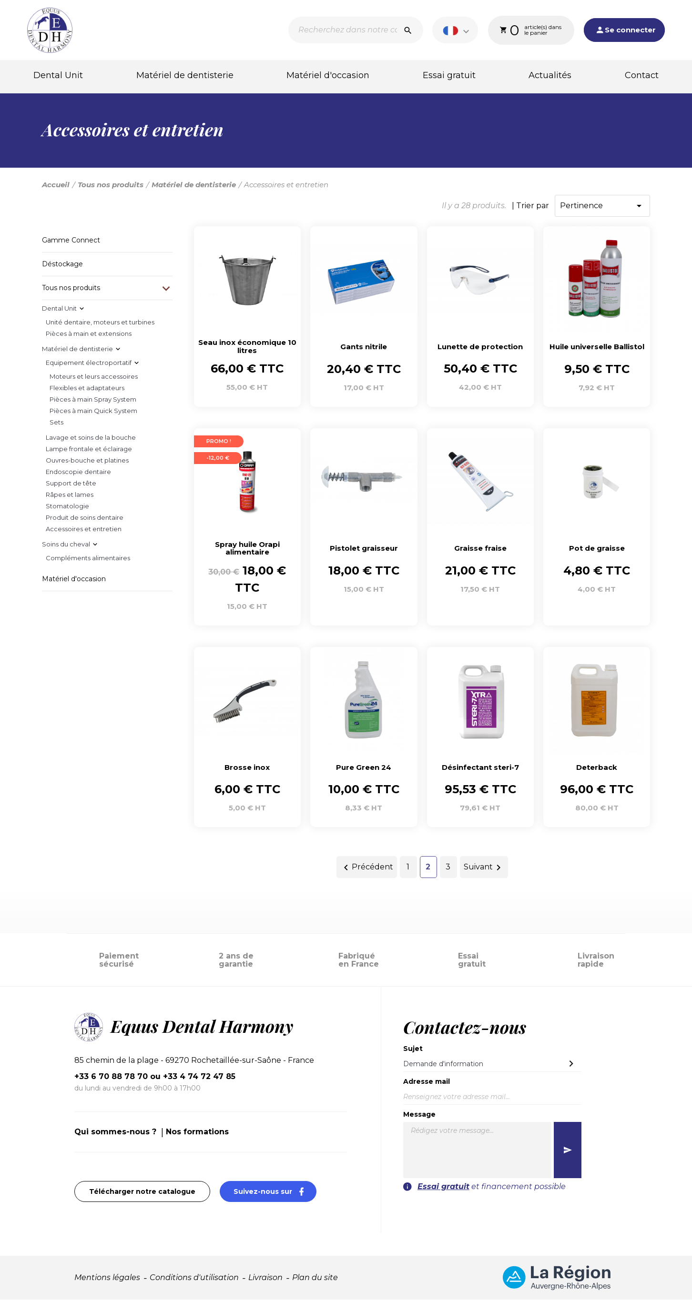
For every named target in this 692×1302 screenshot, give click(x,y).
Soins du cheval (66, 546)
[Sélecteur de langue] (456, 30)
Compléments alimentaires (88, 560)
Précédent (366, 870)
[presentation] (523, 1213)
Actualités (550, 76)
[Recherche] (354, 30)
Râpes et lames (69, 497)
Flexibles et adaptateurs (87, 390)
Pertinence (602, 208)
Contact (642, 76)
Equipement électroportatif (89, 365)
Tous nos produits (71, 290)
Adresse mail (426, 1084)
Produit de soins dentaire (84, 520)
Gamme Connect (71, 242)
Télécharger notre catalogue (142, 1194)
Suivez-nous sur (275, 1193)
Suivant (484, 870)
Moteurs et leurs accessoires (94, 379)
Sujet (413, 1051)
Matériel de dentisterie (185, 76)
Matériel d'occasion (327, 76)
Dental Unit (58, 76)
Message (419, 1116)
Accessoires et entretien (84, 531)
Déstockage (62, 266)
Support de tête (71, 485)
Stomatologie (67, 508)
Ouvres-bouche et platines (87, 462)
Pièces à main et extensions (89, 336)
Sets (56, 424)
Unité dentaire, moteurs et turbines (100, 324)
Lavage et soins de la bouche (91, 440)
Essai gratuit (449, 76)
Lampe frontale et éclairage (89, 451)
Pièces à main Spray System (93, 401)
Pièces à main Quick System (93, 413)
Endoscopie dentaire (78, 474)
